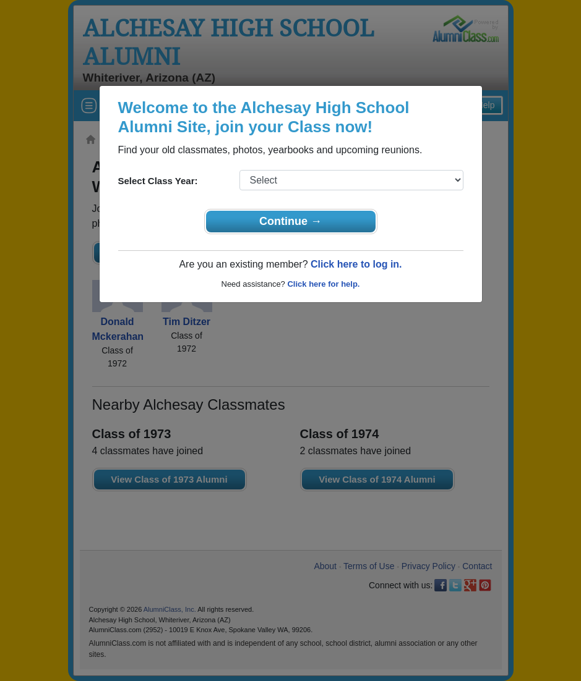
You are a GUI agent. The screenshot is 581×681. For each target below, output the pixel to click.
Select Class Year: (158, 181)
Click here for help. (323, 284)
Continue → (290, 221)
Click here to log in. (356, 264)
